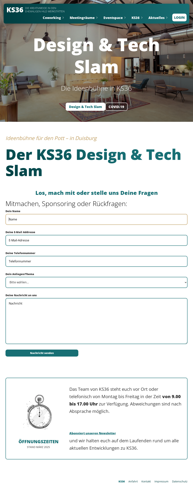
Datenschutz (179, 481)
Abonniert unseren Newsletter (92, 433)
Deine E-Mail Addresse (20, 232)
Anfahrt (133, 481)
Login (179, 17)
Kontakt (146, 481)
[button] (53, 18)
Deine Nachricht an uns (21, 295)
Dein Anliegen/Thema (20, 274)
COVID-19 (116, 107)
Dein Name (13, 211)
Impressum (161, 481)
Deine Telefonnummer (20, 253)
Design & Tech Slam (85, 107)
